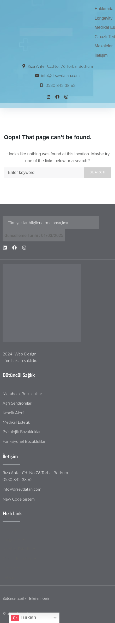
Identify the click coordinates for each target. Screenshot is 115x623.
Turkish (23, 618)
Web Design (25, 353)
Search (98, 172)
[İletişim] (101, 55)
